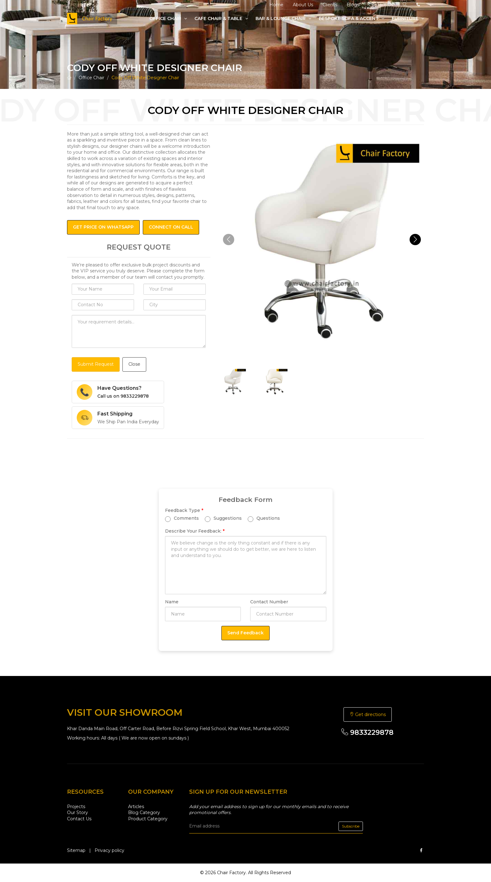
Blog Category (144, 812)
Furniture (408, 18)
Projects (76, 806)
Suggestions (223, 518)
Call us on (123, 396)
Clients (330, 5)
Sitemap (76, 850)
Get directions (367, 714)
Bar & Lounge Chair (283, 18)
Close (134, 364)
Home (276, 5)
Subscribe (350, 826)
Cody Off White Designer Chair (145, 77)
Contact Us (381, 5)
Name (171, 602)
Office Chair (168, 18)
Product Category (148, 819)
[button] (415, 239)
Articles (136, 806)
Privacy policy (109, 850)
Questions (264, 518)
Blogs (353, 5)
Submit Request (96, 364)
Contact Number (269, 602)
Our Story (77, 812)
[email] (276, 826)
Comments (182, 518)
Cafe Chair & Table (221, 18)
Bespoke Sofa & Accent (351, 18)
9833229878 (367, 732)
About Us (303, 5)
